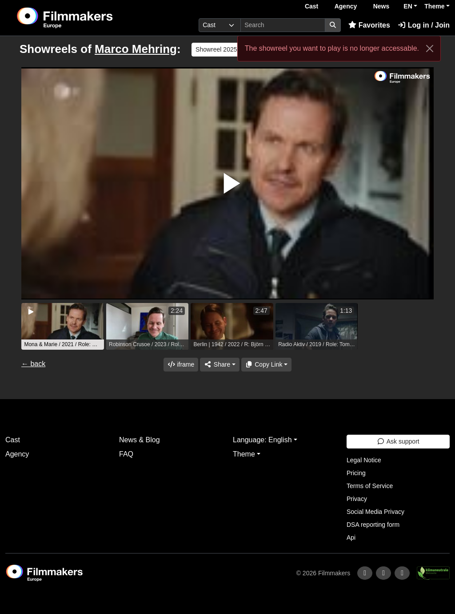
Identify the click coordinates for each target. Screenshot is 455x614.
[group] (62, 326)
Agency (346, 6)
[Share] (219, 365)
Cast (311, 6)
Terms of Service (370, 485)
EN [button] (407, 6)
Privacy (357, 498)
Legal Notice (364, 460)
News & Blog (139, 440)
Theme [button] (434, 6)
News (381, 6)
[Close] (429, 48)
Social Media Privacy (375, 511)
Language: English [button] (262, 440)
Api (351, 537)
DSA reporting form (373, 524)
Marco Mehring (136, 49)
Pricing (356, 473)
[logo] (86, 18)
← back (33, 364)
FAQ (126, 454)
